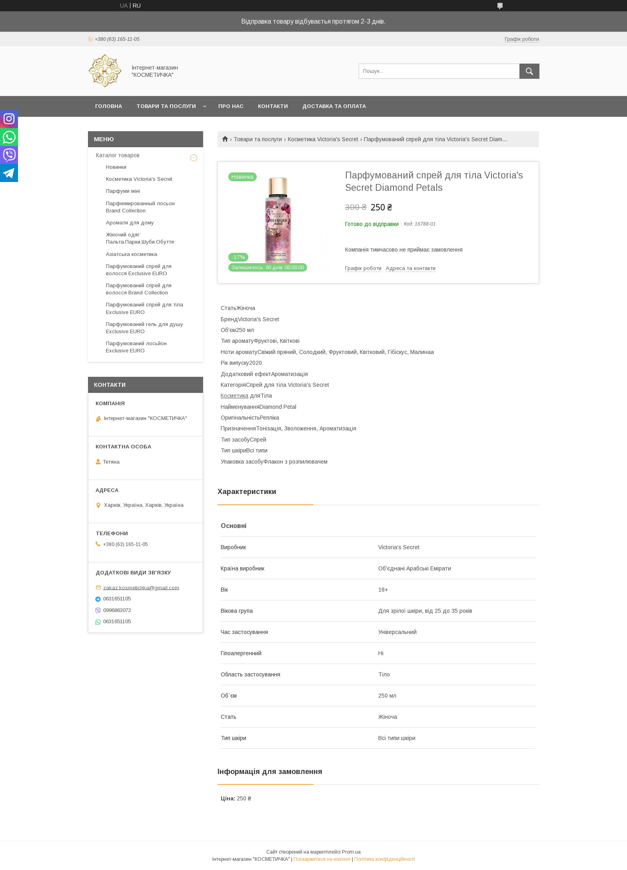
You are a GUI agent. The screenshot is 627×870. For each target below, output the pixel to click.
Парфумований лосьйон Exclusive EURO (136, 347)
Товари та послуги (166, 106)
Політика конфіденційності (384, 859)
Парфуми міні (123, 191)
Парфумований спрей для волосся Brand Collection (139, 289)
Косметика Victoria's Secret (323, 139)
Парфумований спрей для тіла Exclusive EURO (144, 308)
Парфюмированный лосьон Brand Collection (140, 207)
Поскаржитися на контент (322, 859)
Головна (108, 106)
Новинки (116, 167)
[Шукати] (529, 71)
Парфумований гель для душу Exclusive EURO (144, 327)
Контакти (273, 106)
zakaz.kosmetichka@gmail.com (141, 587)
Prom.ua (351, 852)
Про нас (231, 106)
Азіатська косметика (131, 254)
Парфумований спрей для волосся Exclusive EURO (139, 269)
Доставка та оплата (334, 106)
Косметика (234, 395)
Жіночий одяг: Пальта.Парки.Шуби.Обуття (140, 238)
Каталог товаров (118, 155)
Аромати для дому (130, 223)
